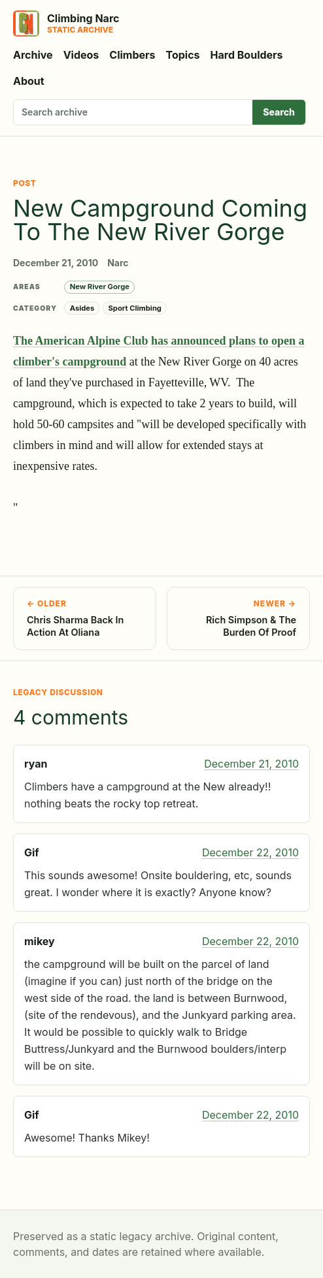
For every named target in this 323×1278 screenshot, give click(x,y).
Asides (82, 308)
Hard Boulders (247, 54)
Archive (33, 54)
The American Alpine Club (80, 340)
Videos (81, 54)
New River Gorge (99, 286)
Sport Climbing (135, 308)
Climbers (132, 54)
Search (279, 111)
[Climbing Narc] (66, 23)
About (28, 80)
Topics (183, 54)
